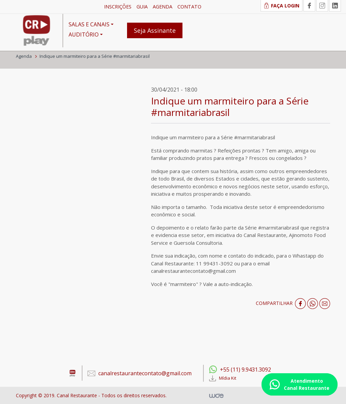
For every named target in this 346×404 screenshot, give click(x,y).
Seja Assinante (155, 30)
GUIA (142, 6)
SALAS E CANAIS (89, 24)
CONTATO (189, 6)
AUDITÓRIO (84, 34)
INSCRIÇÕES (117, 6)
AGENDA (162, 6)
